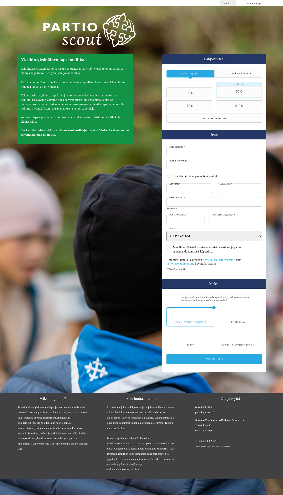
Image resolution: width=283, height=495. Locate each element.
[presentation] (190, 73)
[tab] (190, 74)
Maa (173, 228)
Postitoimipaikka (223, 215)
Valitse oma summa (197, 118)
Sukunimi (226, 184)
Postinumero (178, 215)
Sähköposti (177, 147)
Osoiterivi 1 (177, 197)
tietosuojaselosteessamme (219, 259)
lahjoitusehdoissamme (180, 263)
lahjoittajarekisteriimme (150, 423)
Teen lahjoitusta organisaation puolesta (195, 176)
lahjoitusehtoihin (116, 428)
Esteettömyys (254, 3)
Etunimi (175, 184)
